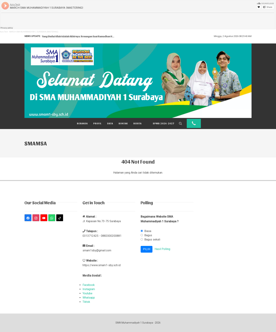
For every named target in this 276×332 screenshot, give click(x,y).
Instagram (89, 289)
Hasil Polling (162, 249)
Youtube (87, 293)
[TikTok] (59, 217)
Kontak (123, 123)
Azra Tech (4, 32)
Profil (97, 123)
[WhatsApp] (51, 217)
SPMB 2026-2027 (163, 123)
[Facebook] (28, 217)
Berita (137, 123)
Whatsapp (89, 297)
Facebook (89, 285)
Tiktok (86, 301)
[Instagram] (35, 217)
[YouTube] (43, 217)
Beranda (82, 123)
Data (110, 123)
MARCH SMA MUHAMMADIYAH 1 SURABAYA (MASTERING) (33, 32)
